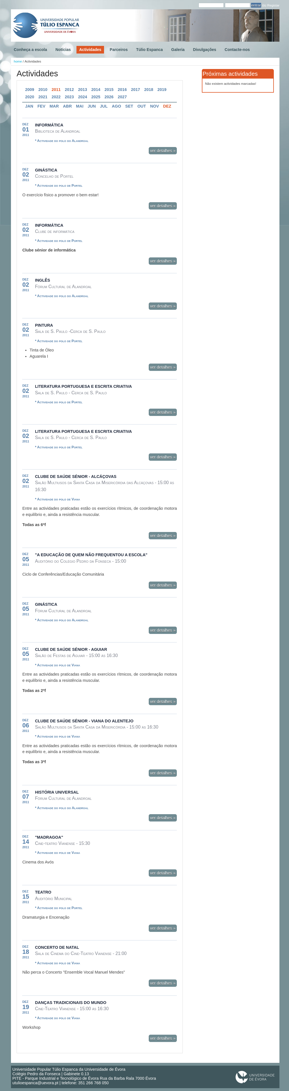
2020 (29, 97)
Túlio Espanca (149, 49)
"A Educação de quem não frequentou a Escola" (91, 555)
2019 (161, 89)
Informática (49, 125)
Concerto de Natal (57, 947)
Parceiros (119, 49)
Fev (41, 106)
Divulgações (204, 49)
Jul (104, 106)
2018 (148, 89)
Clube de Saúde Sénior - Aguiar (71, 649)
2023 (69, 97)
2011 (56, 89)
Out (141, 106)
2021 (42, 97)
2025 (95, 97)
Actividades (90, 49)
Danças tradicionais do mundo (70, 1002)
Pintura (44, 325)
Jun (92, 106)
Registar (273, 5)
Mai (79, 106)
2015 (109, 89)
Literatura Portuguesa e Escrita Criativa (83, 386)
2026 (109, 97)
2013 (82, 89)
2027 (122, 97)
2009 (29, 89)
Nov (154, 106)
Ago (116, 106)
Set (129, 106)
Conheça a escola (30, 49)
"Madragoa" (49, 837)
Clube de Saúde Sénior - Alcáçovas (75, 476)
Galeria (177, 49)
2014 (95, 89)
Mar (54, 106)
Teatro (43, 892)
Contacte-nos (237, 49)
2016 (122, 89)
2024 (82, 97)
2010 (42, 89)
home (18, 61)
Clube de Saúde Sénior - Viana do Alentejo (84, 721)
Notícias (63, 49)
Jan (29, 106)
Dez (167, 106)
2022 (56, 97)
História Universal (57, 792)
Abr (67, 106)
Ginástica (46, 170)
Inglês (42, 280)
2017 (135, 89)
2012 (69, 89)
